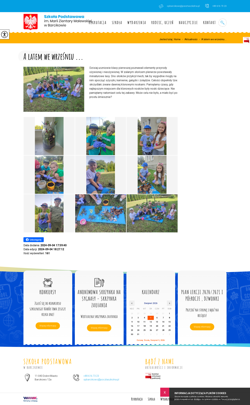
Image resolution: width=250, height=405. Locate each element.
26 (151, 330)
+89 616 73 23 (216, 6)
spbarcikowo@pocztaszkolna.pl (179, 6)
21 (163, 326)
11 (144, 322)
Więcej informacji (47, 325)
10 (138, 322)
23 (132, 330)
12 (151, 322)
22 (169, 326)
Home (177, 39)
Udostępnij (33, 239)
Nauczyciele (188, 22)
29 (169, 330)
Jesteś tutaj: (166, 39)
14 (163, 322)
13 (157, 322)
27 (157, 330)
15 (169, 322)
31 (138, 334)
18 (144, 326)
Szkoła (117, 22)
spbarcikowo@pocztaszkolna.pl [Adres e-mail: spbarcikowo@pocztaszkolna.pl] (101, 379)
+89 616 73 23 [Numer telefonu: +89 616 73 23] (91, 375)
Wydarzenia (136, 22)
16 (132, 326)
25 (144, 330)
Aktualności (189, 39)
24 (138, 330)
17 (138, 326)
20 (157, 326)
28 (163, 330)
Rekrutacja (98, 22)
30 (132, 334)
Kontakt (209, 22)
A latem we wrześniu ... (212, 39)
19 (151, 326)
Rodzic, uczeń (162, 22)
